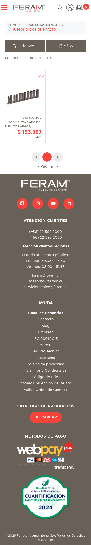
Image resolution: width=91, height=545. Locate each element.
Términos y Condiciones (45, 370)
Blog (45, 326)
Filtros (66, 45)
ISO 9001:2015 (45, 339)
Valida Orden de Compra (45, 390)
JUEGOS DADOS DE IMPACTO (34, 29)
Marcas (45, 345)
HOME (12, 25)
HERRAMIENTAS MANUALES (42, 25)
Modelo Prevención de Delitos (45, 383)
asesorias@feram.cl (45, 281)
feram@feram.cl (45, 275)
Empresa (45, 332)
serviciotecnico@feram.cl (45, 287)
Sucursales (45, 358)
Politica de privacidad (46, 364)
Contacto (46, 319)
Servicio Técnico (45, 351)
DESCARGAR (45, 417)
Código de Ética (46, 377)
